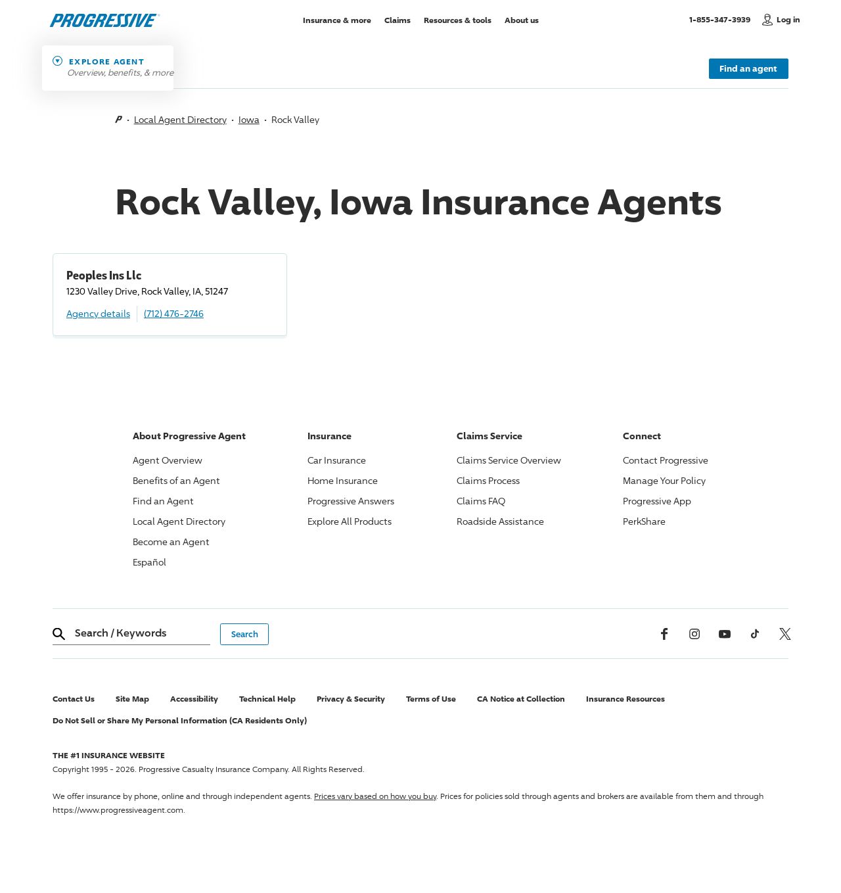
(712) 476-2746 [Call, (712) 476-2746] (174, 313)
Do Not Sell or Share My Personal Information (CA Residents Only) (180, 720)
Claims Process (488, 480)
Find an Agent (163, 500)
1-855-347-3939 (722, 19)
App (657, 500)
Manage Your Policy (664, 480)
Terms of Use (431, 699)
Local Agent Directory (180, 119)
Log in (788, 19)
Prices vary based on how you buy (375, 796)
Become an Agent (171, 541)
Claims (397, 19)
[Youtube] (725, 633)
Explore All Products (349, 521)
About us (522, 19)
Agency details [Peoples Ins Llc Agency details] (98, 313)
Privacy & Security (351, 699)
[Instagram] (694, 633)
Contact (665, 460)
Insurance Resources (625, 699)
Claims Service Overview (509, 460)
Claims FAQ (481, 500)
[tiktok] (755, 633)
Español (149, 561)
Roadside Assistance (500, 521)
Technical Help (267, 699)
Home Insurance (342, 480)
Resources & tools (457, 19)
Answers (350, 500)
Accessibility (194, 699)
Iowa (249, 119)
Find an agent (748, 68)
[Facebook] (664, 633)
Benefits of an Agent (176, 480)
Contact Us (74, 699)
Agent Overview (167, 460)
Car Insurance (336, 460)
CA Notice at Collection (521, 699)
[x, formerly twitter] (785, 633)
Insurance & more (337, 19)
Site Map (132, 699)
